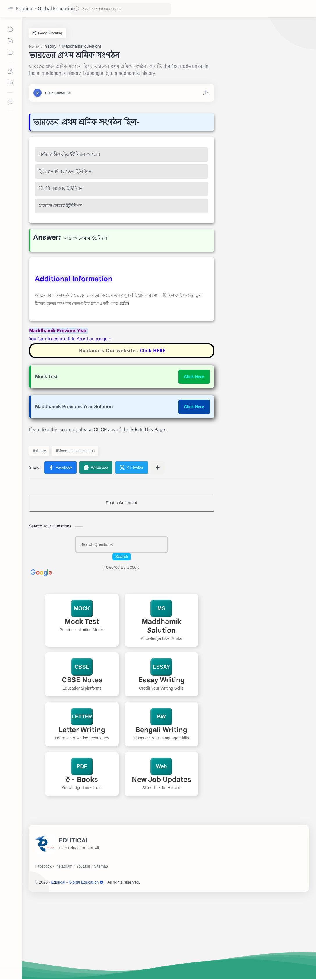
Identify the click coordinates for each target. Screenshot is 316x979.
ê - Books (82, 861)
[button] (60, 549)
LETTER (82, 798)
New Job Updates (161, 861)
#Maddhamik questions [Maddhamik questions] (75, 532)
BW (161, 798)
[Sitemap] (101, 948)
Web (161, 848)
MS (161, 690)
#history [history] (39, 532)
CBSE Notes (81, 761)
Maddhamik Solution (161, 707)
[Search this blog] (120, 9)
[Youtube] (83, 948)
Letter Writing (81, 811)
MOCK (82, 690)
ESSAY (161, 748)
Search (121, 638)
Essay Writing (161, 761)
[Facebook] (43, 948)
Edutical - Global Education (45, 9)
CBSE (81, 748)
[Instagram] (64, 948)
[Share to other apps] (158, 549)
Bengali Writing (161, 811)
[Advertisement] (121, 399)
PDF (82, 848)
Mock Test (82, 703)
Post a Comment (121, 584)
